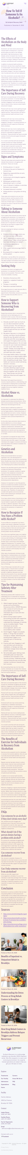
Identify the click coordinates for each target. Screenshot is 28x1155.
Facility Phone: (6, 1118)
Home (3, 1088)
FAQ (13, 1082)
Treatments (4, 1076)
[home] (8, 3)
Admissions (4, 1082)
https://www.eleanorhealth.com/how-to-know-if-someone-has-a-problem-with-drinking (15, 920)
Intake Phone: (5, 1113)
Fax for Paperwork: (7, 1123)
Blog (13, 1085)
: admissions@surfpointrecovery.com (12, 1128)
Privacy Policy (5, 1147)
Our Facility (4, 1079)
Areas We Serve (17, 1079)
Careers (14, 1076)
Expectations (5, 1085)
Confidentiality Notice (7, 1150)
